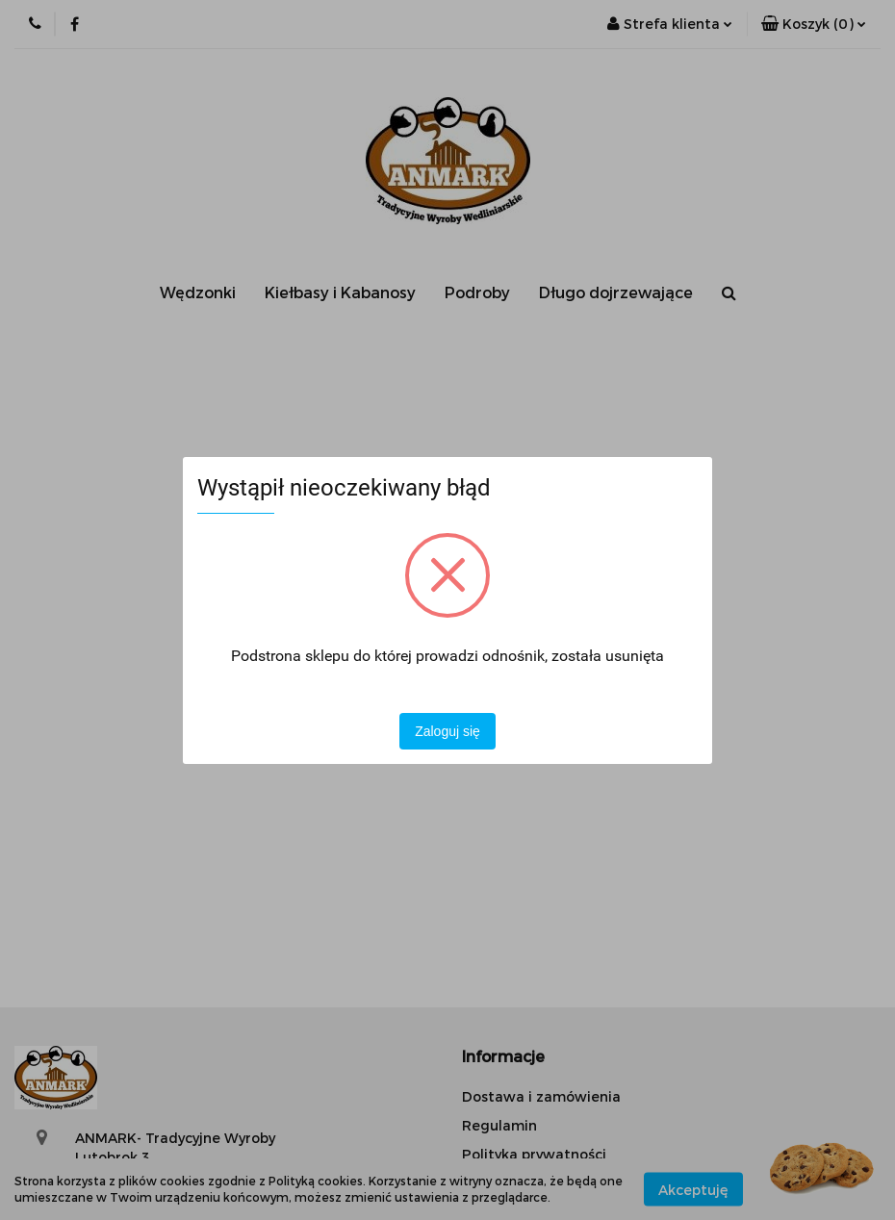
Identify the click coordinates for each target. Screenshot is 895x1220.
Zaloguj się (447, 731)
